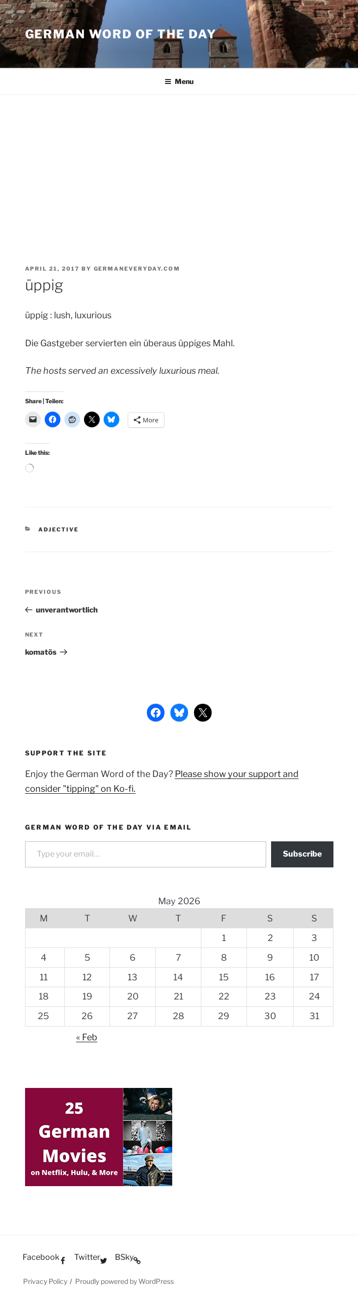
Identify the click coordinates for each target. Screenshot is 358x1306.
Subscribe (302, 854)
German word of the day (121, 34)
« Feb (86, 1037)
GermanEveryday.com (137, 268)
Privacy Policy (45, 1281)
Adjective (58, 529)
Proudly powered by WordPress (124, 1281)
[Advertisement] (179, 168)
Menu (179, 81)
